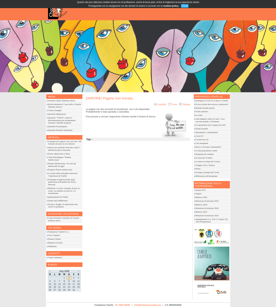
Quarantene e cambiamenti (207, 132)
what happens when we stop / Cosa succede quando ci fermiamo (210, 120)
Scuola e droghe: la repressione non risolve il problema (63, 205)
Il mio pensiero (202, 111)
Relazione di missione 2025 (207, 215)
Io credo (199, 115)
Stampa (184, 104)
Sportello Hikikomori (57, 114)
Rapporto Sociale (55, 243)
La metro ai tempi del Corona (208, 161)
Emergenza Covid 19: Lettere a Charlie (212, 100)
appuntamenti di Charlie (58, 197)
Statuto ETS (201, 190)
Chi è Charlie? (54, 235)
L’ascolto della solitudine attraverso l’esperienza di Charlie (63, 174)
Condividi (160, 104)
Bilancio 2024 (201, 204)
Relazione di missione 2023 (207, 201)
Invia (172, 104)
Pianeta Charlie (54, 239)
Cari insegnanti (202, 143)
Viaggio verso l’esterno (205, 165)
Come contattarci (55, 257)
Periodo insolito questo (205, 108)
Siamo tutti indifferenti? (58, 200)
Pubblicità (52, 246)
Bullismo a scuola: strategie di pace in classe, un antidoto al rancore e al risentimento (64, 190)
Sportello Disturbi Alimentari (60, 130)
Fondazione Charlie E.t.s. (58, 232)
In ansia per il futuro (204, 158)
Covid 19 (199, 136)
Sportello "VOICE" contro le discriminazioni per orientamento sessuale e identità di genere (62, 120)
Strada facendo (202, 128)
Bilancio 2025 (201, 212)
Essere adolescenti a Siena (59, 154)
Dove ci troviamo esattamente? (208, 147)
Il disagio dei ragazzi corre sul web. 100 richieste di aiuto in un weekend (64, 142)
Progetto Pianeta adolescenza (60, 169)
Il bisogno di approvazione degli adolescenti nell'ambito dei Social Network (62, 182)
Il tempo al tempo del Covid (207, 172)
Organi (198, 193)
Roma (198, 169)
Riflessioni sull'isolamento (207, 176)
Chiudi (185, 6)
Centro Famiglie (55, 110)
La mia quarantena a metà (206, 150)
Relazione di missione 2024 (207, 208)
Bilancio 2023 (201, 197)
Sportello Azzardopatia (57, 126)
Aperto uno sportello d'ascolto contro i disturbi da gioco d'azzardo (64, 148)
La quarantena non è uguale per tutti (211, 125)
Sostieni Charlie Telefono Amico (61, 100)
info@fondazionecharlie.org (147, 305)
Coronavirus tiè (202, 139)
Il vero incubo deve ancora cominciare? (212, 104)
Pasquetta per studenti (205, 154)
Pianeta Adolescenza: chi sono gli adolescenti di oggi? (62, 164)
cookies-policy (170, 6)
